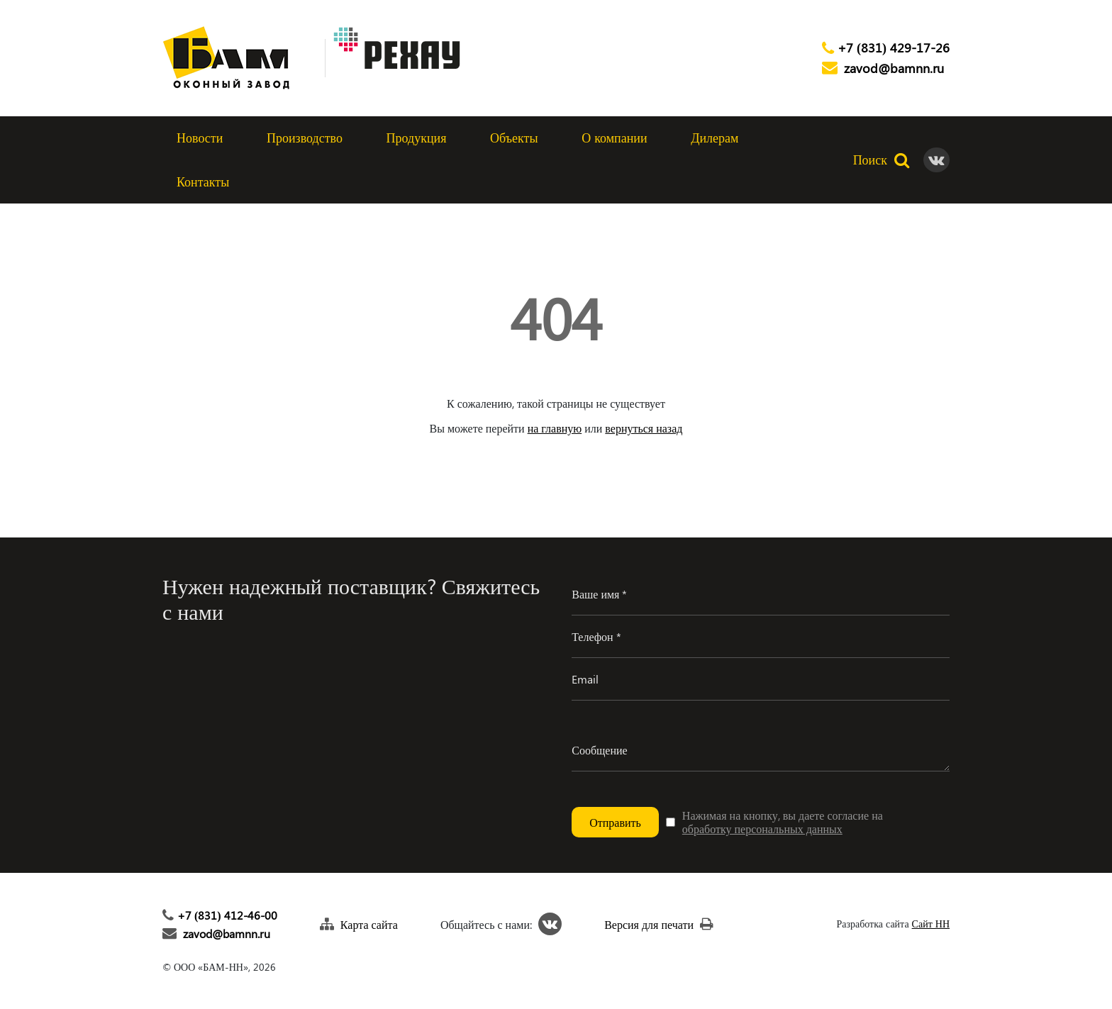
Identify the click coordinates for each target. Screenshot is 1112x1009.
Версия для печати (649, 924)
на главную (555, 428)
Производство (305, 137)
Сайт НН (931, 924)
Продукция (417, 137)
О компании (614, 137)
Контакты (203, 181)
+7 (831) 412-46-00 (227, 915)
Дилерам (714, 137)
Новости (200, 137)
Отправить (615, 822)
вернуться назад (643, 428)
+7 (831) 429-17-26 (894, 48)
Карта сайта (369, 924)
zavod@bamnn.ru (894, 69)
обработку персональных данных (762, 828)
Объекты (514, 137)
